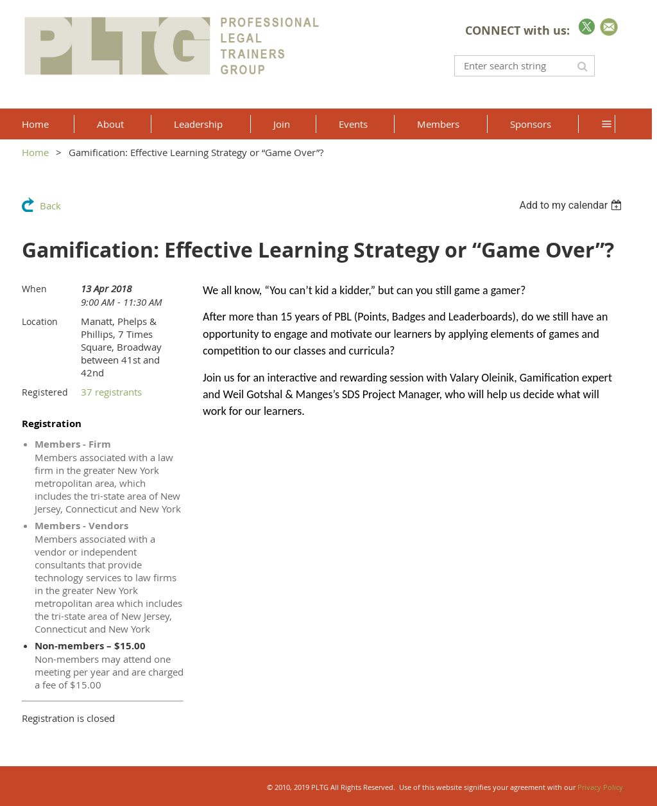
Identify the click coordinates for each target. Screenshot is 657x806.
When (34, 289)
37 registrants (111, 391)
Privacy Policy (600, 787)
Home (35, 152)
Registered (45, 392)
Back (50, 205)
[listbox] (572, 205)
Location (40, 321)
